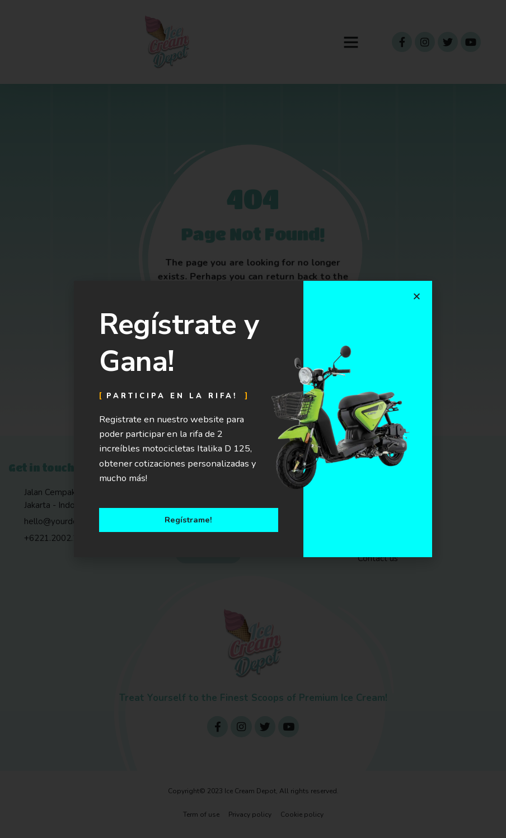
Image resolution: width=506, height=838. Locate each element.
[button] (417, 296)
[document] (253, 419)
